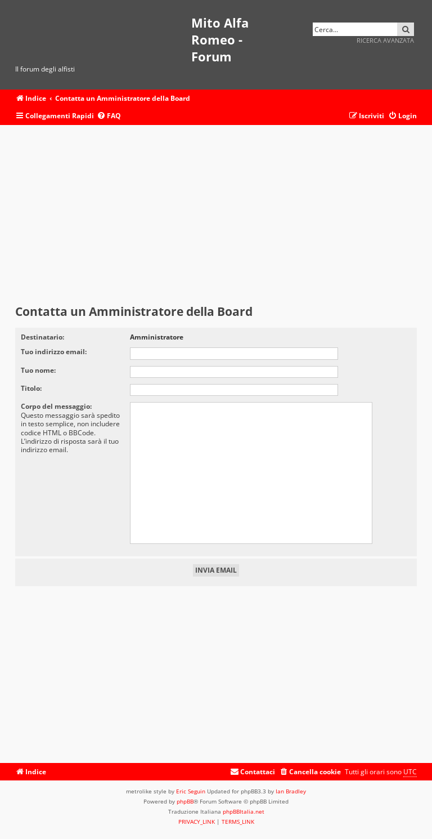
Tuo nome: (38, 370)
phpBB (185, 801)
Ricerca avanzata (385, 40)
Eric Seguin (190, 791)
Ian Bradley (291, 791)
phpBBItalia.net (243, 811)
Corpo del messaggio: (56, 406)
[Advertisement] (216, 215)
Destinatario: (42, 337)
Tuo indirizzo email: (54, 351)
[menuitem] (109, 116)
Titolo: (31, 388)
